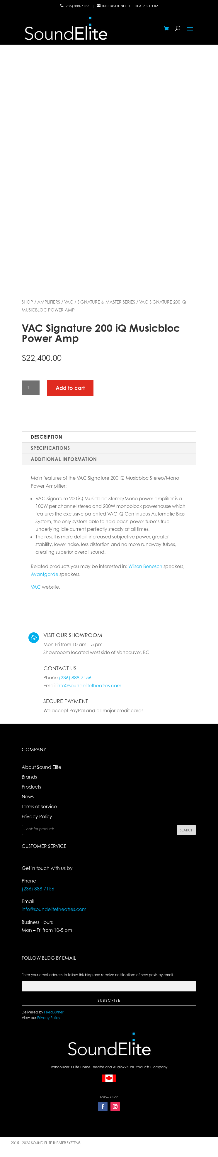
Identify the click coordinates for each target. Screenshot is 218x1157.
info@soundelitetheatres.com (130, 6)
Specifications (50, 448)
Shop (27, 301)
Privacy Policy (37, 816)
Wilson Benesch (145, 566)
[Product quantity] (30, 387)
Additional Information (64, 459)
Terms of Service (39, 806)
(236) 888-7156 (77, 6)
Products (31, 787)
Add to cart (70, 388)
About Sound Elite (41, 767)
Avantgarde (44, 574)
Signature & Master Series (106, 301)
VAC (68, 301)
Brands (29, 777)
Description (46, 437)
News (28, 796)
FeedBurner (54, 1012)
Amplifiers (48, 301)
